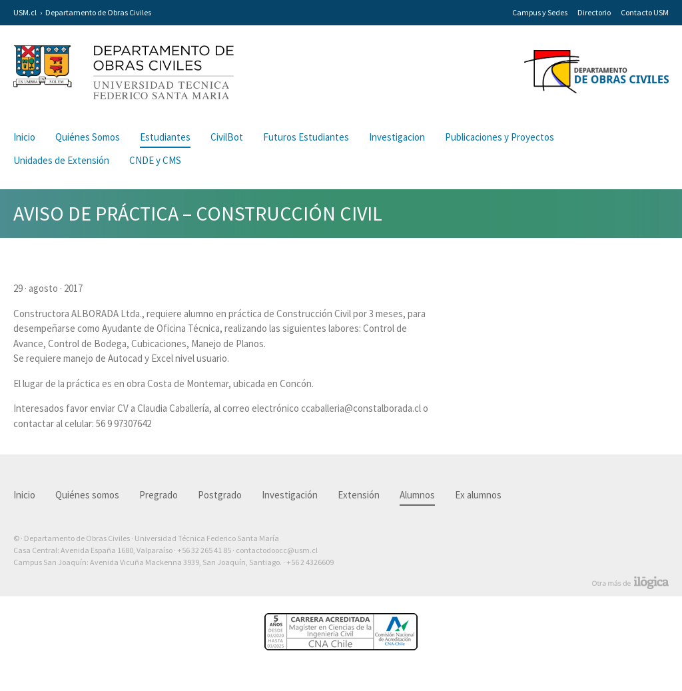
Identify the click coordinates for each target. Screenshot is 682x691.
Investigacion (397, 137)
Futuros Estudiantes (306, 137)
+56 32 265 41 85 (204, 550)
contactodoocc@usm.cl (277, 550)
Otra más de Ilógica (630, 583)
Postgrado (220, 494)
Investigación (290, 494)
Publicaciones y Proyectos (499, 137)
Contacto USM (645, 12)
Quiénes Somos (87, 137)
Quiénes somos (87, 494)
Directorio (594, 12)
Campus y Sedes (539, 12)
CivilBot (226, 137)
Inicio (24, 137)
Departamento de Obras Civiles (98, 12)
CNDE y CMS (155, 160)
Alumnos (417, 494)
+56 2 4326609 (310, 562)
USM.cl (25, 12)
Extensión (359, 494)
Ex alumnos (478, 494)
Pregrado (158, 494)
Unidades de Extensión (61, 160)
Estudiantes (165, 137)
